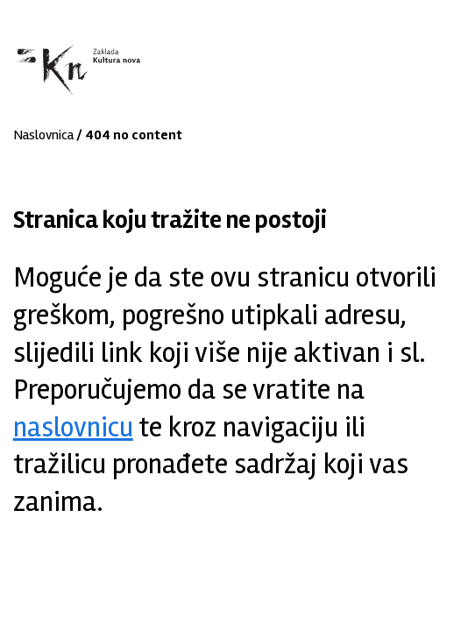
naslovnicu (73, 427)
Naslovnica (43, 135)
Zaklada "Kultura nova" (76, 70)
